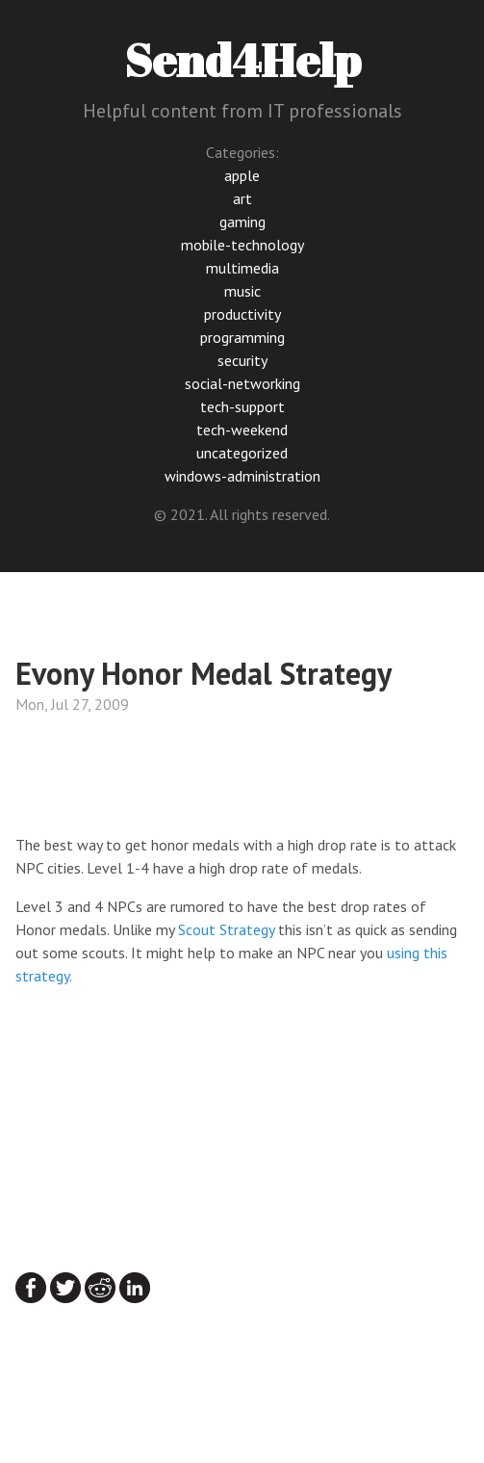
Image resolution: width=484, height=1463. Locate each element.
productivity (242, 314)
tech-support (242, 406)
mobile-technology (242, 244)
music (242, 290)
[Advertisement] (169, 779)
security (242, 360)
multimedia (242, 267)
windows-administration (242, 475)
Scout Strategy (226, 929)
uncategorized (242, 452)
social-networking (242, 383)
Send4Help (242, 59)
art (242, 198)
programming (242, 337)
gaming (242, 221)
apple (242, 175)
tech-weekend (242, 429)
